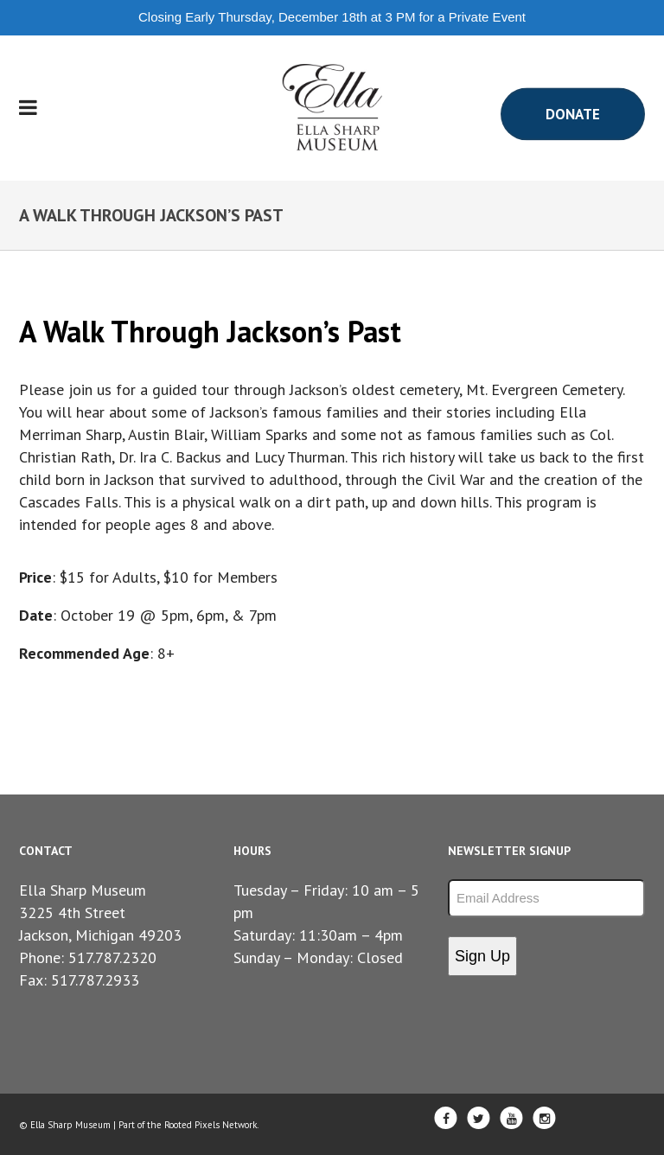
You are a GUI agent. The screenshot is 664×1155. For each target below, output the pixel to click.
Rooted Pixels (192, 1125)
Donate (573, 113)
